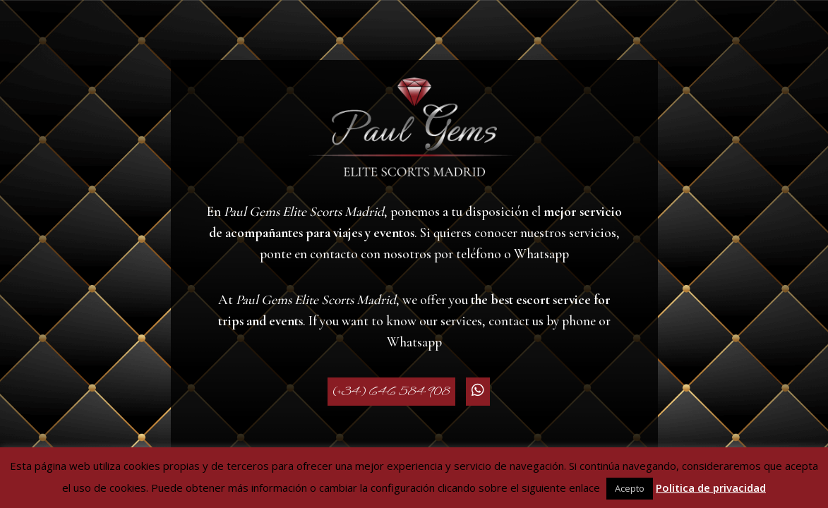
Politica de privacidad (711, 487)
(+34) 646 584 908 (391, 391)
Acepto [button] (629, 488)
